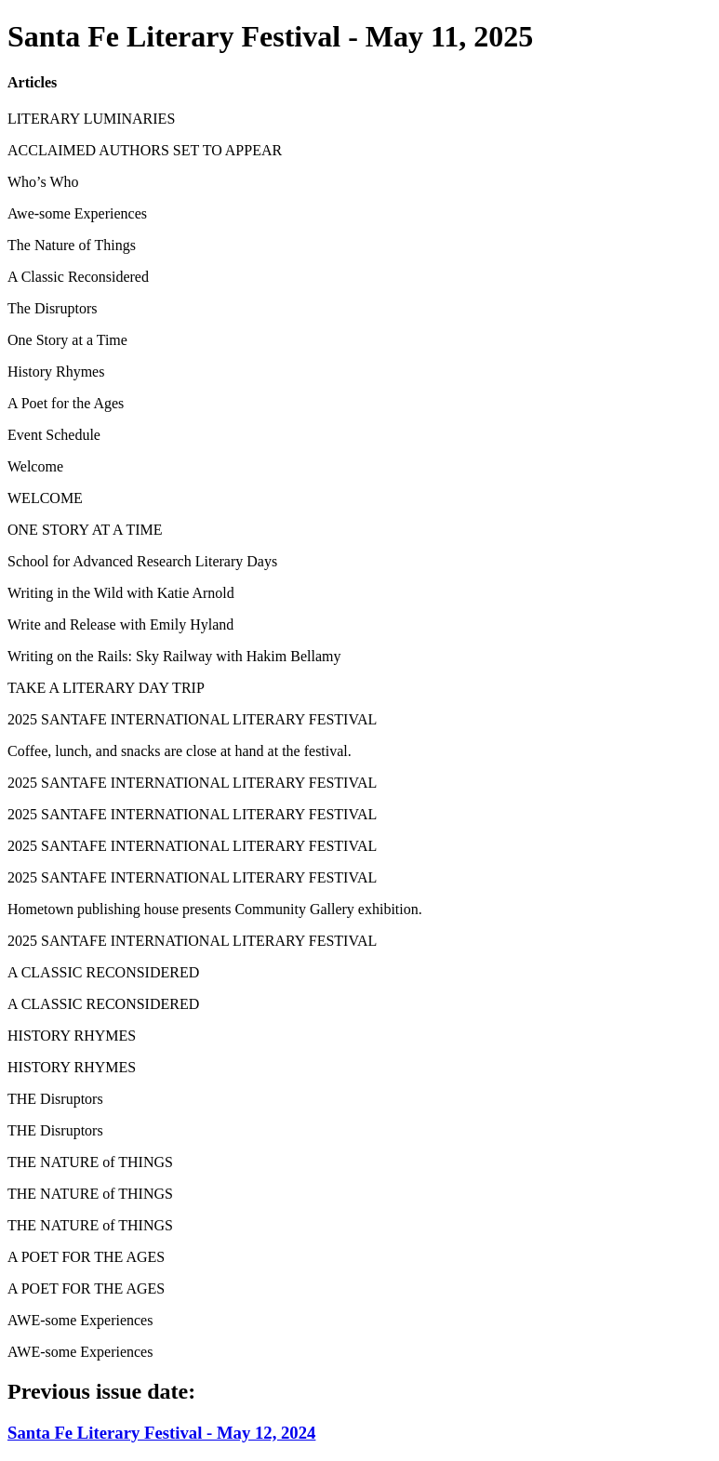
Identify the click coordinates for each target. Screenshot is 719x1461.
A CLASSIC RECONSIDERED (103, 972)
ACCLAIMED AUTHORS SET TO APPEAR (144, 150)
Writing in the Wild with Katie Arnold (120, 593)
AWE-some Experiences (80, 1320)
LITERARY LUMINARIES (91, 118)
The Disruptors (52, 308)
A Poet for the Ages (65, 403)
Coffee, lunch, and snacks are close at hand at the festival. (179, 751)
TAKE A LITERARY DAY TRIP (106, 688)
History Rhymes (55, 371)
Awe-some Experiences (77, 213)
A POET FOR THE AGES (86, 1257)
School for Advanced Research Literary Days (142, 561)
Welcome (35, 466)
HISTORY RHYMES (71, 1035)
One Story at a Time (67, 340)
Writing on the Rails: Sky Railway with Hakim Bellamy (173, 656)
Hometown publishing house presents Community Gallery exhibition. (214, 909)
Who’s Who (43, 182)
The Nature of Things (71, 245)
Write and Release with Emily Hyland (120, 624)
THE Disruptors (55, 1099)
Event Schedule (53, 435)
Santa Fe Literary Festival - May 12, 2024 (161, 1432)
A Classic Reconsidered (78, 277)
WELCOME (45, 498)
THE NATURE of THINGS (90, 1162)
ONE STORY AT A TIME (85, 530)
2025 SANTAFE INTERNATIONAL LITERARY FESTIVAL (192, 719)
